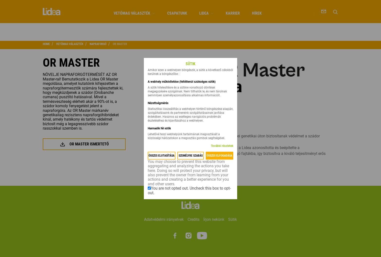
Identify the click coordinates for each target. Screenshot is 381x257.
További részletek (222, 146)
